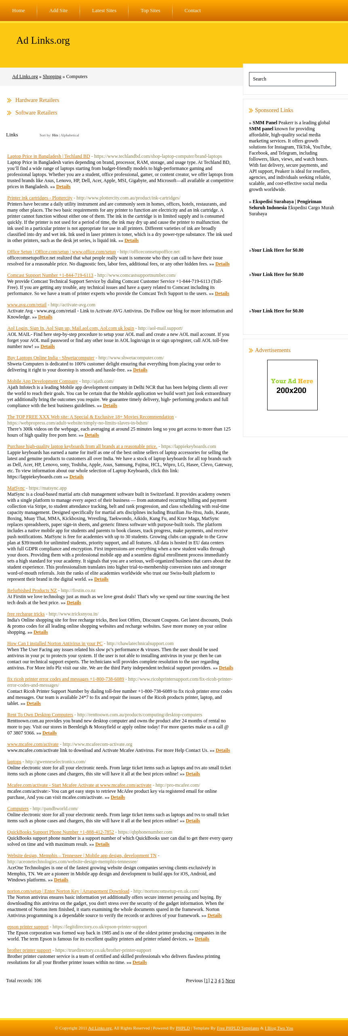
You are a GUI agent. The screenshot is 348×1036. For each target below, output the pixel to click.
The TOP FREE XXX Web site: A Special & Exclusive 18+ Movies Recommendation (90, 417)
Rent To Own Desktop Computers (40, 715)
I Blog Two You (279, 1027)
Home (18, 10)
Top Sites (150, 10)
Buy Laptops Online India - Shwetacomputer (51, 358)
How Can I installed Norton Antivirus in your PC (55, 643)
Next (230, 980)
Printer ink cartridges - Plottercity (39, 198)
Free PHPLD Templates (238, 1027)
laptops (14, 761)
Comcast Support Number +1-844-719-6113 (50, 275)
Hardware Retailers (37, 100)
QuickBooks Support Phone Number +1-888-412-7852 (60, 832)
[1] (207, 980)
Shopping (52, 76)
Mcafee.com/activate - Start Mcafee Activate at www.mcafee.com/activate (79, 785)
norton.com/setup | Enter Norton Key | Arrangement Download (68, 891)
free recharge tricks (25, 614)
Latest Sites (104, 10)
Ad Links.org (43, 40)
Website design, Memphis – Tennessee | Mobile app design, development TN (81, 855)
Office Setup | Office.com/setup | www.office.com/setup (61, 252)
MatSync (16, 488)
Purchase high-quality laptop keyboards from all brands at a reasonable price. (82, 446)
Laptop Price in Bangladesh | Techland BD (48, 156)
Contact (193, 10)
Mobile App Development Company (42, 381)
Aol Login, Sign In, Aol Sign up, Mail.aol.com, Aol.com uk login (70, 328)
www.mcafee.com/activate (33, 744)
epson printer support (28, 927)
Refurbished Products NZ (32, 590)
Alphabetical (70, 135)
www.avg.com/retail (26, 305)
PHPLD (183, 1027)
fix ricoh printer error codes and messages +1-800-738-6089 (65, 679)
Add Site (58, 10)
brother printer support (29, 950)
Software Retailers (36, 113)
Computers (18, 808)
